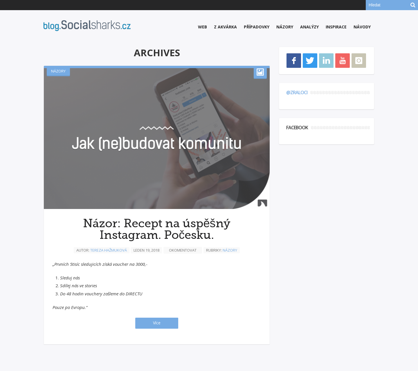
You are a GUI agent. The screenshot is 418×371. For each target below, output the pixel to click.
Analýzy (309, 27)
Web (202, 27)
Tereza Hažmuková (108, 250)
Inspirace (336, 27)
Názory (284, 27)
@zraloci (296, 92)
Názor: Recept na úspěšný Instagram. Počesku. (156, 229)
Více (157, 322)
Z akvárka (225, 27)
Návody (362, 27)
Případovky (256, 27)
